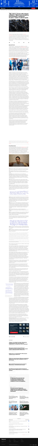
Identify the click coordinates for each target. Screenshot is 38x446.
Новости (7, 8)
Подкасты (19, 8)
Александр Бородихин (16, 12)
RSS (14, 439)
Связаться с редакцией (26, 336)
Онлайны (13, 8)
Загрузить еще (19, 418)
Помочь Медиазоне (14, 332)
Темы (9, 439)
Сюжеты (10, 8)
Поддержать (33, 8)
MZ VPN (21, 439)
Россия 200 (22, 440)
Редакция (10, 441)
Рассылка (15, 440)
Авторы (10, 440)
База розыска (22, 441)
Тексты (15, 8)
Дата (17, 8)
